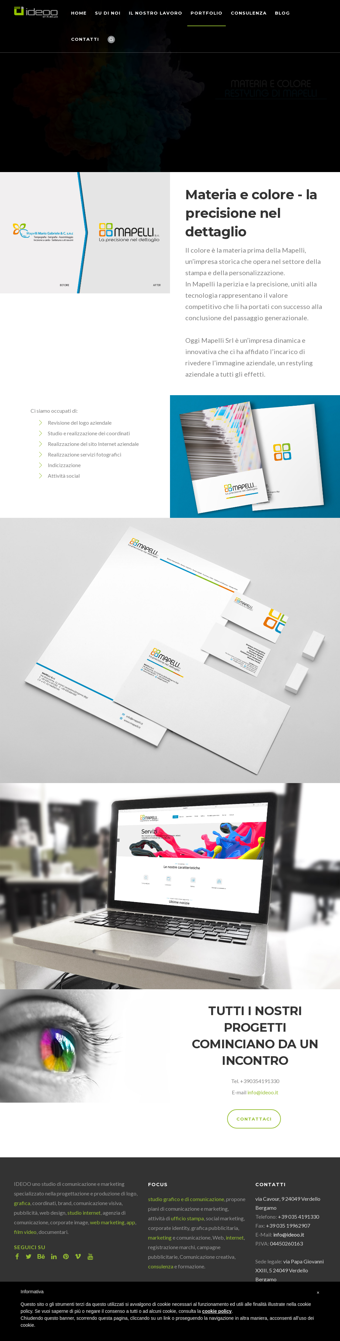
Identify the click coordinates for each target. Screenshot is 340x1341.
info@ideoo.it (262, 1092)
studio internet (84, 1212)
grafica (22, 1203)
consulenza (160, 1266)
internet (235, 1237)
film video (25, 1232)
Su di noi (108, 13)
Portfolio (206, 13)
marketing (160, 1237)
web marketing (107, 1222)
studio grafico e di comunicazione (186, 1199)
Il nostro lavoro (155, 13)
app (131, 1222)
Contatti (85, 39)
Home (79, 13)
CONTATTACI (254, 1119)
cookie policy (217, 1311)
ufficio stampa (187, 1218)
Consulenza (249, 13)
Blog (282, 13)
